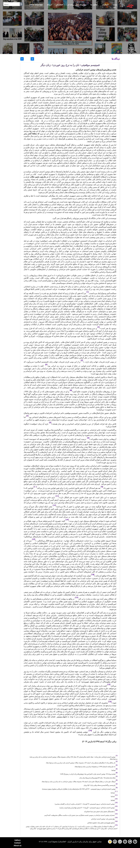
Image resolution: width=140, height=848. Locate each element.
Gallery (17, 840)
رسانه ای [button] (70, 5)
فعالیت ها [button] (93, 5)
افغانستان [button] (59, 5)
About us (17, 845)
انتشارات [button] (105, 5)
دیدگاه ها (116, 59)
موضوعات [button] (82, 5)
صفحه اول (117, 6)
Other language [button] (36, 5)
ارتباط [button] (49, 5)
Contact (17, 843)
